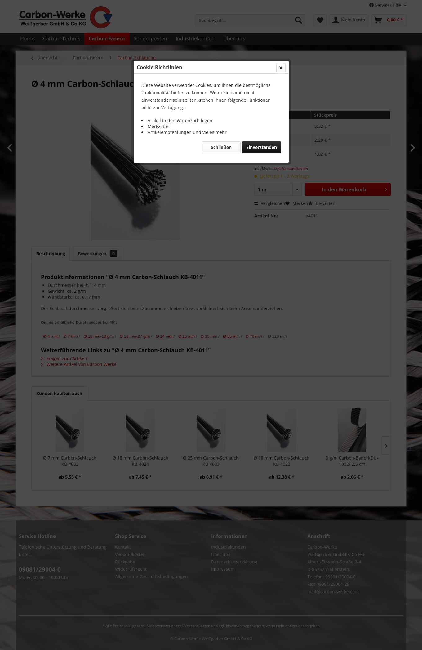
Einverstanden (261, 147)
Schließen (221, 147)
